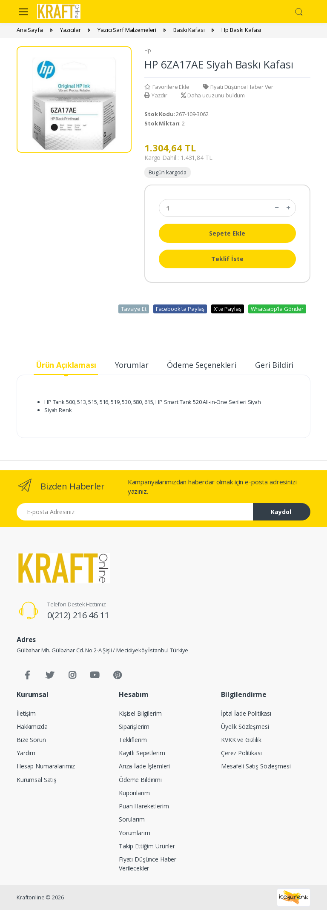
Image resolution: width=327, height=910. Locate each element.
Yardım (26, 753)
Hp (147, 50)
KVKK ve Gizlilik (241, 740)
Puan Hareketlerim (144, 806)
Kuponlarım (134, 793)
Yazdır (155, 95)
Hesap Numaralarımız (46, 766)
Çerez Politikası (241, 753)
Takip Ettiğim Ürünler (147, 846)
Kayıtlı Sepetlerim (142, 753)
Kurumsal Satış (37, 780)
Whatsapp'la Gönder (277, 309)
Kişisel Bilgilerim (140, 713)
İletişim (26, 713)
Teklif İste (227, 259)
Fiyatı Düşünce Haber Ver (238, 87)
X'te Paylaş (227, 309)
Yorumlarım (134, 833)
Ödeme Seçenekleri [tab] (201, 365)
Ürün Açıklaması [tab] (66, 365)
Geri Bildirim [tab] (278, 365)
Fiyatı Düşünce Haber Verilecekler (147, 863)
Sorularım (132, 819)
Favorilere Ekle (166, 87)
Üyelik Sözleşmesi (245, 726)
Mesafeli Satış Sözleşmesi (255, 766)
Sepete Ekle (227, 233)
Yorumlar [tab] (132, 365)
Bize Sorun (31, 740)
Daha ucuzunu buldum (213, 95)
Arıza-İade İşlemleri (144, 766)
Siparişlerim (134, 726)
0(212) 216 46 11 (78, 615)
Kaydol (281, 512)
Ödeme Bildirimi (140, 780)
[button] (299, 10)
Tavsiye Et (133, 309)
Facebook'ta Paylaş (180, 309)
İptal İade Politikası (246, 713)
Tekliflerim (132, 740)
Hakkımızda (32, 726)
